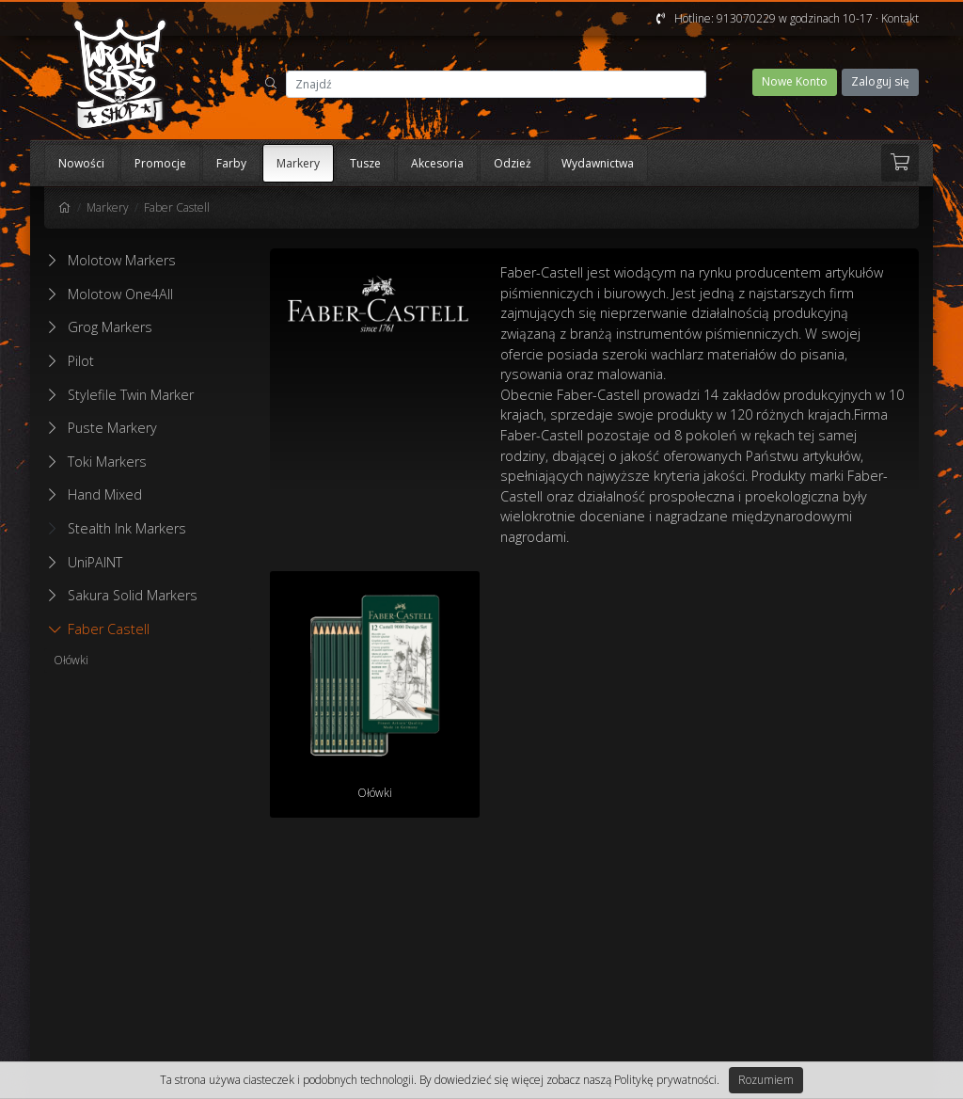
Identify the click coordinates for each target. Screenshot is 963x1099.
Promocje (160, 163)
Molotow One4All (120, 294)
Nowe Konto (795, 81)
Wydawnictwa (597, 163)
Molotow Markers (122, 260)
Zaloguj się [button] (880, 81)
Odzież (512, 163)
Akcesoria (437, 163)
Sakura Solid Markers (132, 595)
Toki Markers (107, 461)
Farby (231, 163)
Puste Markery (112, 428)
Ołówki (71, 660)
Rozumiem (766, 1080)
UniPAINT (95, 562)
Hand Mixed (105, 494)
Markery (298, 163)
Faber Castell (177, 207)
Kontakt (900, 18)
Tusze (365, 163)
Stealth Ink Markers (117, 528)
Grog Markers (110, 327)
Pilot (81, 361)
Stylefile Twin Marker (131, 395)
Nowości (81, 163)
